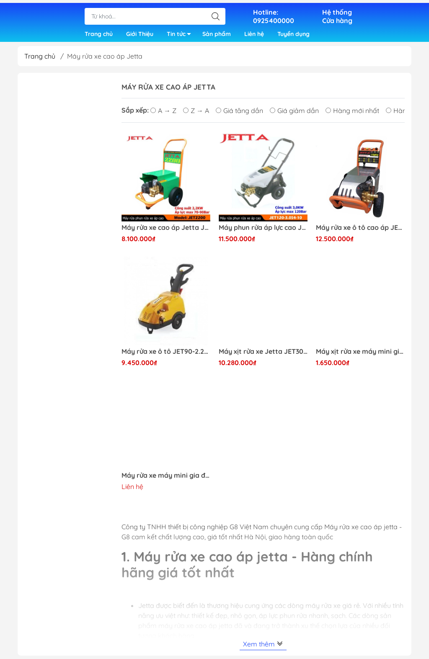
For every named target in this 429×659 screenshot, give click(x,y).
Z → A (196, 114)
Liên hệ (254, 32)
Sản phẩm (216, 32)
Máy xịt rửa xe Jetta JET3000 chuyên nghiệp (263, 355)
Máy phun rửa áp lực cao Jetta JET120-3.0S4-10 (263, 231)
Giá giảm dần (294, 114)
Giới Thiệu (139, 32)
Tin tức (181, 34)
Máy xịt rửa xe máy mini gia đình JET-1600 (360, 355)
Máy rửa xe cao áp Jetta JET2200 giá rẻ (165, 231)
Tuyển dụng (293, 32)
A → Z (163, 114)
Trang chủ (99, 32)
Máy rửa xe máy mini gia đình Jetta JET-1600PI (165, 479)
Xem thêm (263, 647)
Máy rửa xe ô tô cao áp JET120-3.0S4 (360, 231)
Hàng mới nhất (352, 114)
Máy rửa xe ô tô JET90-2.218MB (165, 355)
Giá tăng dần (239, 114)
